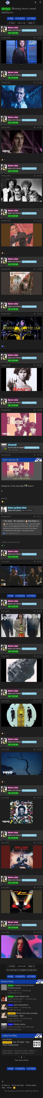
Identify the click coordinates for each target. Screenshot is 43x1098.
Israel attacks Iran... (19, 996)
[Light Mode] (40, 2)
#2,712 (39, 561)
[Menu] (2, 2)
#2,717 (39, 798)
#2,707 (39, 314)
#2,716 (39, 749)
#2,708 (39, 365)
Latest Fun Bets (9, 1035)
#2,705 (39, 221)
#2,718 (39, 843)
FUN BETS (20, 18)
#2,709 (39, 410)
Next (32, 23)
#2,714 (39, 656)
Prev (11, 23)
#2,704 (39, 176)
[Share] (34, 37)
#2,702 (39, 82)
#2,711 (39, 516)
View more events (21, 1060)
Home (9, 1088)
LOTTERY (31, 18)
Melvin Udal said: (9, 460)
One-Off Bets (7, 1039)
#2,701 (39, 38)
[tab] (18, 1057)
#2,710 (39, 455)
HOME (10, 18)
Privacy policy (31, 1085)
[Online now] (5, 31)
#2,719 (39, 887)
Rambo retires (16, 1024)
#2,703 (39, 127)
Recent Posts (7, 981)
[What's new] (35, 2)
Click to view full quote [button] (21, 478)
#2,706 (39, 269)
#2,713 (39, 611)
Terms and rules (18, 1085)
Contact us (6, 1085)
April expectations (18, 1005)
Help (3, 1088)
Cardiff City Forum (14, 993)
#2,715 (39, 701)
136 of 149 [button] (21, 23)
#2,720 (39, 932)
